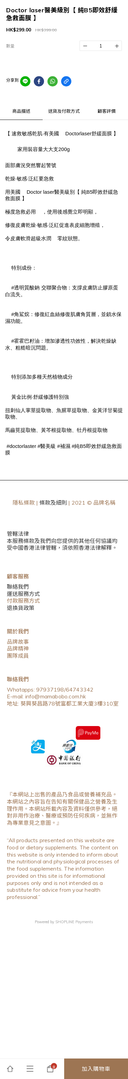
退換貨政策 (20, 607)
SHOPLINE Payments (74, 921)
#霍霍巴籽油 (25, 341)
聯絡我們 (18, 586)
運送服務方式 (23, 593)
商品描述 (21, 111)
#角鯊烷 (20, 314)
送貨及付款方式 (64, 111)
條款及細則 (53, 502)
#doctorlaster (21, 446)
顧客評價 (107, 111)
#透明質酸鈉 (25, 287)
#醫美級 (47, 446)
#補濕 (63, 446)
